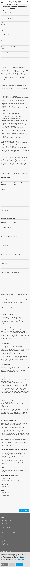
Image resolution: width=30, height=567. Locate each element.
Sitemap (3, 543)
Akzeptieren (19, 564)
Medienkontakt (5, 546)
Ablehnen (12, 564)
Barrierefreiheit (5, 547)
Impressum (21, 559)
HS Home (4, 541)
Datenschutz (4, 561)
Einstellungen (4, 564)
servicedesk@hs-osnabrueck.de (10, 529)
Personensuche (5, 544)
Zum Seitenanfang (23, 510)
